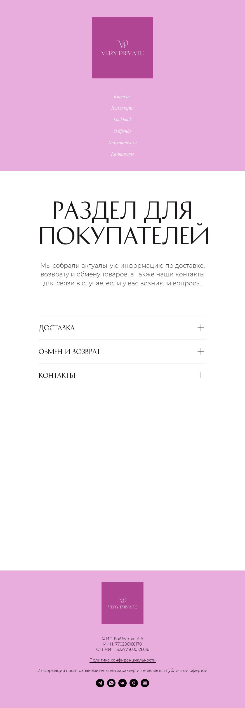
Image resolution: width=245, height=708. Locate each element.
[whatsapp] (111, 685)
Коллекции (122, 108)
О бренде (122, 131)
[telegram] (100, 685)
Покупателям (122, 142)
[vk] (122, 685)
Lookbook (123, 119)
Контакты (122, 154)
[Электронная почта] (145, 685)
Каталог (122, 96)
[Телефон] (133, 685)
